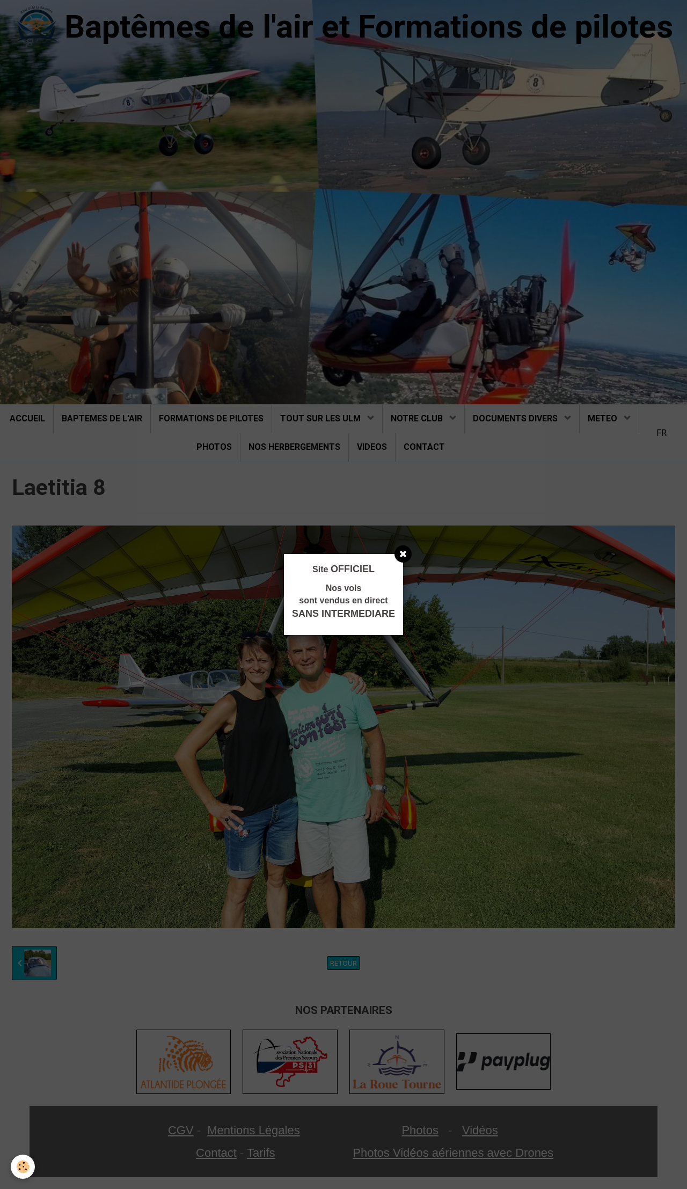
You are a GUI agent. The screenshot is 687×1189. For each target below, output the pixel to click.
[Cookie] (23, 1167)
